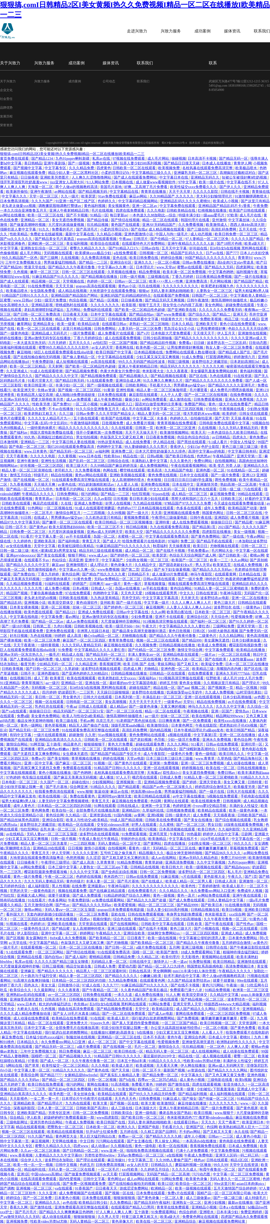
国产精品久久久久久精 (164, 1136)
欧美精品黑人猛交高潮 (35, 395)
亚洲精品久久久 (256, 465)
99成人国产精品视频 (127, 820)
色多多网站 (57, 900)
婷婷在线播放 (11, 338)
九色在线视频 (41, 636)
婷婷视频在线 (193, 768)
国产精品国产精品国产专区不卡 (116, 754)
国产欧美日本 (212, 905)
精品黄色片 (72, 744)
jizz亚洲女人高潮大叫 (67, 182)
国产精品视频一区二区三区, (203, 999)
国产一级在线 (233, 536)
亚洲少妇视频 (215, 1202)
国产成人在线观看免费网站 (136, 177)
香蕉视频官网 (110, 664)
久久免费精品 (121, 1202)
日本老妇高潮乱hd (245, 362)
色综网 (156, 801)
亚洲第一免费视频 (164, 763)
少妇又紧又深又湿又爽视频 (158, 357)
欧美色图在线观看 (39, 612)
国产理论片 (251, 683)
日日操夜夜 (29, 177)
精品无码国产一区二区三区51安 (79, 711)
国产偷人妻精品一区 (79, 357)
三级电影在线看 (220, 1080)
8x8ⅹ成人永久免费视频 (68, 938)
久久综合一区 (258, 706)
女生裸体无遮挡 (76, 754)
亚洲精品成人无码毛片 (49, 333)
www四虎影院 (108, 1117)
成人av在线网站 (164, 858)
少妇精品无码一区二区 (54, 664)
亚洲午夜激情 (41, 191)
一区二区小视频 (168, 262)
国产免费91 (62, 404)
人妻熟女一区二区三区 (214, 291)
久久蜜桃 (167, 824)
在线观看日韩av (115, 324)
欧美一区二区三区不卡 (105, 527)
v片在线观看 (191, 876)
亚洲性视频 (125, 390)
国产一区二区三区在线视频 (206, 395)
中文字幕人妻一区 (49, 536)
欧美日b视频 (232, 910)
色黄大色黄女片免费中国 (120, 371)
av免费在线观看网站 (108, 900)
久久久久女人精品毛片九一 (50, 418)
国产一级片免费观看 (217, 1108)
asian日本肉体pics (250, 1184)
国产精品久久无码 (219, 267)
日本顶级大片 (146, 1108)
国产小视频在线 (207, 928)
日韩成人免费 (171, 777)
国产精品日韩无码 (70, 380)
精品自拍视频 (62, 475)
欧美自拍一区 (63, 810)
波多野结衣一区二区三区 (247, 999)
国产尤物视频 (117, 943)
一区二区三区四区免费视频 (229, 1013)
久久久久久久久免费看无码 (221, 310)
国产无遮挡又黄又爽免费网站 (37, 754)
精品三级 (232, 319)
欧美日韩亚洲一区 (39, 385)
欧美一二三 (219, 560)
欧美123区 (166, 1184)
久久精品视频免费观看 (24, 584)
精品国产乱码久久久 (187, 253)
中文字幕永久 (192, 1075)
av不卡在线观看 (79, 536)
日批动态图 (258, 343)
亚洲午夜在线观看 (247, 895)
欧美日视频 (203, 1113)
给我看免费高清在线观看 (55, 791)
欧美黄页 (57, 678)
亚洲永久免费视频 (239, 399)
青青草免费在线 (121, 640)
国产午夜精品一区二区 (100, 990)
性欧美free (112, 456)
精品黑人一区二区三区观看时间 (101, 971)
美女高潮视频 (116, 702)
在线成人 (41, 517)
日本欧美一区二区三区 (213, 612)
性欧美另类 (41, 404)
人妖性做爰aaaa (241, 659)
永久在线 (241, 1132)
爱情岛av (242, 711)
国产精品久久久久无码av (212, 569)
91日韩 (26, 517)
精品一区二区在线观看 (160, 220)
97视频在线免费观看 (129, 158)
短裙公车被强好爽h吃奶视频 (245, 177)
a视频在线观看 (180, 735)
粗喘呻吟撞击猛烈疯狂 (241, 952)
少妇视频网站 (103, 782)
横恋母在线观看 (145, 777)
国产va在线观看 (14, 711)
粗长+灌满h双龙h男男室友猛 (54, 550)
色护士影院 (210, 447)
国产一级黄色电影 (15, 333)
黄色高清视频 (258, 636)
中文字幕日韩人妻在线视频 (74, 442)
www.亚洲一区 (113, 1150)
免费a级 (23, 716)
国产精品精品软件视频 (158, 343)
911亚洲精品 (10, 683)
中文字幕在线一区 (246, 839)
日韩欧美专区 (229, 749)
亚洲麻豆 (28, 971)
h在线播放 (145, 1032)
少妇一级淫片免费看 (184, 739)
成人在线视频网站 (206, 1051)
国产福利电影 (69, 541)
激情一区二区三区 (86, 749)
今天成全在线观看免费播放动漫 (239, 503)
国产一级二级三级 (228, 1198)
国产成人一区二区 (55, 1061)
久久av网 (158, 612)
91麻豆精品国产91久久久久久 (56, 276)
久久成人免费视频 (220, 692)
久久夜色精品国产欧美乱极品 (144, 990)
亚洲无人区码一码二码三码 (237, 1155)
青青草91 (245, 258)
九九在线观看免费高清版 (170, 527)
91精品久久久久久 (255, 777)
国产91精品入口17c (124, 248)
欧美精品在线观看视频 (65, 1132)
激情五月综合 (21, 475)
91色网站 (35, 508)
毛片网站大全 (222, 550)
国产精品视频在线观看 (169, 376)
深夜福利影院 (24, 1108)
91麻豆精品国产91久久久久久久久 (123, 546)
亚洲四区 (221, 517)
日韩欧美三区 (232, 499)
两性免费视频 (226, 480)
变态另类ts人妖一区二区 (183, 659)
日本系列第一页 (128, 697)
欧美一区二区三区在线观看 (39, 328)
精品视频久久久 (152, 853)
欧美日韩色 (207, 829)
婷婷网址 (87, 933)
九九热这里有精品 (105, 598)
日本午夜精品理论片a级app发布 (199, 730)
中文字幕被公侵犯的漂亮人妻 (203, 938)
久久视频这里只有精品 (221, 683)
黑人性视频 (61, 886)
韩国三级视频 (179, 362)
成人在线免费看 (138, 442)
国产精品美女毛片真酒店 (55, 239)
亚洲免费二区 (122, 451)
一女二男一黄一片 (45, 1098)
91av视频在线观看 (113, 735)
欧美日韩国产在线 (111, 1122)
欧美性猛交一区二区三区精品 (66, 1065)
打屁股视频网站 (132, 1174)
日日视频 (75, 848)
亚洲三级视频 (192, 947)
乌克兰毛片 (105, 721)
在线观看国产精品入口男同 (133, 1207)
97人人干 (123, 777)
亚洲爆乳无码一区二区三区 (196, 173)
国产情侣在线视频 (126, 220)
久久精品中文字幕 (224, 995)
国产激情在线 (179, 1084)
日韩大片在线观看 (98, 697)
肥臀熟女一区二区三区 (65, 1127)
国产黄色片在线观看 (131, 763)
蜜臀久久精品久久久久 (88, 248)
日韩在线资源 (207, 593)
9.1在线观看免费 (100, 380)
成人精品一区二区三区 (189, 494)
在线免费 (79, 886)
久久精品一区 (76, 815)
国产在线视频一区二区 (31, 480)
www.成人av (99, 555)
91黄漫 (109, 390)
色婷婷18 (37, 924)
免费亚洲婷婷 (252, 1212)
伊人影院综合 (28, 933)
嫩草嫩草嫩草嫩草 (213, 848)
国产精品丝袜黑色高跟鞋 (20, 820)
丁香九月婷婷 (183, 276)
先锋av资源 (46, 390)
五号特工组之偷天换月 (118, 853)
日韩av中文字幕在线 (132, 612)
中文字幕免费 (52, 617)
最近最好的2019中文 (160, 1056)
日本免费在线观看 (112, 395)
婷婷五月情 (169, 683)
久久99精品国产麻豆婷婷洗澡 (114, 465)
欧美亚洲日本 (253, 1122)
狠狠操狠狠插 (124, 1198)
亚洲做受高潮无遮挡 (26, 999)
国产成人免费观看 (87, 895)
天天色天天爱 (132, 593)
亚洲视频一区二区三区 (34, 1188)
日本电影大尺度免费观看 (171, 333)
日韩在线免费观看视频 (146, 914)
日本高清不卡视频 (202, 158)
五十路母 (54, 744)
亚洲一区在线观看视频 (202, 697)
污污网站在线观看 (110, 1141)
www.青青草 (206, 758)
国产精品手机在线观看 (214, 541)
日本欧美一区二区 (101, 1127)
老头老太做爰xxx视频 (19, 206)
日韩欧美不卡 (229, 1009)
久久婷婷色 (22, 541)
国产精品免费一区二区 (160, 1075)
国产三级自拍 (198, 229)
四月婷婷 (49, 692)
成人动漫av (100, 1146)
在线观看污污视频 (143, 829)
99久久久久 (243, 843)
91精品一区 (99, 215)
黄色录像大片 (121, 565)
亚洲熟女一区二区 (187, 1202)
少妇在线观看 (142, 749)
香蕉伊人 (177, 447)
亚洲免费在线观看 (60, 631)
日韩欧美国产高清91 (92, 1108)
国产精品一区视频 (104, 300)
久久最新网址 (45, 990)
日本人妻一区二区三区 (55, 1108)
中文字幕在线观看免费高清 (167, 536)
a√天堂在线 (18, 943)
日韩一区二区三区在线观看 (84, 272)
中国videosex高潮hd (47, 1174)
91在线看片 (37, 900)
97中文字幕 (187, 182)
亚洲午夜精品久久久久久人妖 (191, 243)
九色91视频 (63, 626)
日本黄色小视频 (67, 1198)
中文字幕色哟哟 (221, 272)
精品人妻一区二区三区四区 (81, 976)
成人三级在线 (122, 1108)
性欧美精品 (19, 234)
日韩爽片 (96, 584)
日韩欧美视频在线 (89, 626)
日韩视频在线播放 (84, 999)
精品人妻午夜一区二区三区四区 (80, 319)
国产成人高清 (83, 862)
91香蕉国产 (84, 1188)
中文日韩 (87, 1141)
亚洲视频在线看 (116, 749)
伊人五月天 (226, 333)
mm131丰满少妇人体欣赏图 (195, 971)
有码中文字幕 (21, 735)
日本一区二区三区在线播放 (246, 664)
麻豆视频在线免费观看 (130, 801)
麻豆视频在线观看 (118, 645)
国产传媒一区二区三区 (216, 1098)
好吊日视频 (19, 636)
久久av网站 (239, 560)
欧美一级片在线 (212, 182)
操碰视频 (178, 158)
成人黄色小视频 (193, 1080)
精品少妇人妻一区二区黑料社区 (73, 173)
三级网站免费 (224, 626)
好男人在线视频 (118, 503)
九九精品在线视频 (148, 503)
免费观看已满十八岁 (186, 990)
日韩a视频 (155, 456)
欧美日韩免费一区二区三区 (237, 234)
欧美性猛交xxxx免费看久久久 (194, 187)
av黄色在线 (67, 484)
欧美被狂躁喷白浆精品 (76, 546)
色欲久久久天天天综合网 (248, 328)
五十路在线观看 (86, 418)
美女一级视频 (245, 532)
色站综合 (59, 560)
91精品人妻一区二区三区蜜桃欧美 (221, 588)
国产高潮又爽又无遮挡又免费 (37, 768)
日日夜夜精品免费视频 (214, 276)
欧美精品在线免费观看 (70, 1018)
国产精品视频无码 (93, 191)
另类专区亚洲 (59, 1113)
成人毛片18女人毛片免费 (243, 678)
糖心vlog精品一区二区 (102, 636)
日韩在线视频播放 (252, 768)
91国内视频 (123, 815)
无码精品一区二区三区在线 (175, 848)
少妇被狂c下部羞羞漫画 (216, 1089)
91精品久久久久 (103, 787)
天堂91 (189, 702)
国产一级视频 (79, 163)
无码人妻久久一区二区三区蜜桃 (235, 1179)
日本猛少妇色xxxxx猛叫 (45, 1037)
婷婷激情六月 (245, 357)
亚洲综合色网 (195, 1037)
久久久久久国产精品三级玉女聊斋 (61, 961)
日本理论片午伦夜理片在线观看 (87, 1098)
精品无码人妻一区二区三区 (168, 1051)
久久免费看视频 (191, 225)
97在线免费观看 (78, 593)
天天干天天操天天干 (141, 432)
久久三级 (66, 413)
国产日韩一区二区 (120, 947)
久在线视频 (70, 258)
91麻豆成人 (172, 1098)
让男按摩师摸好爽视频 (185, 347)
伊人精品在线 (164, 442)
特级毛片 (41, 475)
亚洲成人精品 (232, 933)
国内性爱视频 (70, 1179)
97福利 (173, 541)
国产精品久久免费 (32, 409)
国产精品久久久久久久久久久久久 (201, 338)
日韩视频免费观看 (181, 810)
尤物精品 (151, 669)
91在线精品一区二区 (243, 470)
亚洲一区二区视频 (56, 607)
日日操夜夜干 (28, 862)
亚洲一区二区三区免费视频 (203, 763)
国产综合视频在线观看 (233, 820)
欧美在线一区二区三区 (154, 1221)
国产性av (62, 905)
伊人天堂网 (61, 853)
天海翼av (154, 773)
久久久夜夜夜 (177, 371)
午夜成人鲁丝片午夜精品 (99, 839)
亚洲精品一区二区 (35, 220)
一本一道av (178, 961)
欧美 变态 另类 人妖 (225, 465)
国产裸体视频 (11, 640)
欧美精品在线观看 (212, 810)
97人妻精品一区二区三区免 (207, 239)
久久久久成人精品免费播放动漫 (25, 1013)
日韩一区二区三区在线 (244, 513)
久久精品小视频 (110, 234)
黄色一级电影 (206, 754)
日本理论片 (145, 267)
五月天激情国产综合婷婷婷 (236, 1188)
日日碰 (199, 343)
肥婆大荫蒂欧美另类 (47, 399)
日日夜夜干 (136, 938)
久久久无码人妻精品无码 (238, 428)
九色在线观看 (220, 376)
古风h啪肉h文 (166, 749)
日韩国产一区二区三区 (210, 295)
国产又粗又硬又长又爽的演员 (126, 858)
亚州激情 (219, 220)
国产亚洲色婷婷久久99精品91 (85, 673)
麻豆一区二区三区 (98, 1051)
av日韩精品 (221, 437)
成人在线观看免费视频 (123, 338)
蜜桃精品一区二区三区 (152, 919)
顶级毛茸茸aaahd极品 (128, 725)
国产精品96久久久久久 (223, 853)
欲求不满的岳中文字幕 (182, 976)
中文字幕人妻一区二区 (32, 1070)
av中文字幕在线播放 (189, 796)
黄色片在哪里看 (13, 418)
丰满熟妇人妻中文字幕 (149, 461)
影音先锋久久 (234, 1084)
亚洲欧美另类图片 (55, 177)
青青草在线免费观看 (173, 1207)
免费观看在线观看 (133, 489)
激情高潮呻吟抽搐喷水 (229, 300)
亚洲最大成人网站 (32, 895)
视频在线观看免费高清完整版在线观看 (199, 584)
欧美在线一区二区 (221, 768)
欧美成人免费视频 (212, 645)
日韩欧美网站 (136, 385)
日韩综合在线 (118, 461)
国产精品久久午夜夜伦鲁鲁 (198, 943)
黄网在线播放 (98, 1084)
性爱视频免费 (242, 617)
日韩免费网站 (105, 328)
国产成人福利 (76, 957)
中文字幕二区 (144, 418)
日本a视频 (80, 588)
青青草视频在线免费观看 (177, 423)
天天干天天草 (180, 191)
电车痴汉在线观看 (37, 777)
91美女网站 (127, 1089)
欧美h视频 (243, 1080)
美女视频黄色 (119, 206)
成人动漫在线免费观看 (31, 1018)
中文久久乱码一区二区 (167, 489)
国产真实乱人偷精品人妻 (120, 1075)
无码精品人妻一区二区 (109, 961)
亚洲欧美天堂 (207, 324)
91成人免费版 (193, 357)
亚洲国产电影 (149, 1127)
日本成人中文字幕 (223, 1037)
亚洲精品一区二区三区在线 (119, 1037)
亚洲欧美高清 (45, 541)
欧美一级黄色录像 (244, 810)
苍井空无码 (131, 598)
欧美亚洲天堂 (24, 390)
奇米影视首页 (216, 914)
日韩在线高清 (140, 971)
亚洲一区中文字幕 (39, 763)
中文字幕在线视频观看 (18, 773)
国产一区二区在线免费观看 (124, 1013)
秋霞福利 (160, 546)
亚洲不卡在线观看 (170, 617)
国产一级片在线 (129, 602)
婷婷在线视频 (114, 758)
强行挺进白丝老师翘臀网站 (153, 1018)
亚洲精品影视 (42, 305)
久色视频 (21, 272)
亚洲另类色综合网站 (46, 1122)
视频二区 (198, 687)
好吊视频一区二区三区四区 (42, 465)
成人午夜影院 (154, 754)
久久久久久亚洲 (85, 853)
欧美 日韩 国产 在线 (139, 664)
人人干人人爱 (171, 395)
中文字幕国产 (112, 560)
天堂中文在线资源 (244, 1165)
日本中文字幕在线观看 (108, 314)
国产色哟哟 (82, 773)
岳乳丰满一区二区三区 (58, 829)
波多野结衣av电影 (215, 598)
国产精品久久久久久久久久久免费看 (214, 380)
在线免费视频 (241, 395)
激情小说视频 (95, 848)
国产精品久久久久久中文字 (57, 376)
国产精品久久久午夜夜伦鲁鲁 (72, 267)
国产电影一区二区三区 (27, 447)
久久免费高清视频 (96, 258)
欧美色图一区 (60, 1094)
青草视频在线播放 (86, 758)
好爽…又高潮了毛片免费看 (146, 187)
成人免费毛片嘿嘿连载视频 (232, 390)
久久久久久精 (213, 366)
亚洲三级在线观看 (122, 928)
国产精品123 (65, 612)
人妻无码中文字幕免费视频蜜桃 (64, 801)
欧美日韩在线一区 (129, 1051)
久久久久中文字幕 (230, 706)
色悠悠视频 (75, 858)
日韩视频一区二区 (154, 253)
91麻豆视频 (170, 876)
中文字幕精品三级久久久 (152, 173)
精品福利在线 (35, 1169)
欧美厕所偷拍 (17, 191)
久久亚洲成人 (17, 371)
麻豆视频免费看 (223, 494)
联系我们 (262, 31)
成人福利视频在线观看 (227, 1094)
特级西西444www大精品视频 (227, 1004)
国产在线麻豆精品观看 (107, 891)
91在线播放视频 (238, 905)
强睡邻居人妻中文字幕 (18, 229)
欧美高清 (155, 470)
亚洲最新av (97, 886)
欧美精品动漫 (89, 324)
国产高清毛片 (87, 229)
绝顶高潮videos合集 (147, 791)
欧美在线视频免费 (206, 801)
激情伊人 (160, 961)
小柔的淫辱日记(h (115, 173)
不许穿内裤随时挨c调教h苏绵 (102, 829)
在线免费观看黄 (201, 673)
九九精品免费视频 (123, 980)
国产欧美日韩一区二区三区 (143, 1117)
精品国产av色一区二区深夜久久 (167, 787)
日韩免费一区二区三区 (28, 532)
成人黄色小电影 (249, 1136)
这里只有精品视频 (77, 328)
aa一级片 (52, 683)
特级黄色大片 (172, 319)
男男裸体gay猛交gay (189, 385)
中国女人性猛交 (243, 442)
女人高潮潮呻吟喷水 (128, 480)
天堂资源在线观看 (93, 924)
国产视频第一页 (221, 687)
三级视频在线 (158, 276)
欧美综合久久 (21, 990)
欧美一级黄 (66, 324)
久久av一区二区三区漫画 (40, 1150)
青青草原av (44, 499)
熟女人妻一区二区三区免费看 (229, 347)
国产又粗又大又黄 (218, 1132)
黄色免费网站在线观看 (147, 735)
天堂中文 (142, 1009)
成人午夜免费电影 (108, 399)
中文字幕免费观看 (220, 650)
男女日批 (214, 824)
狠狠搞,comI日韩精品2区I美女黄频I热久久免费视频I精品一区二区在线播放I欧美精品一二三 (72, 154)
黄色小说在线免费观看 (238, 324)
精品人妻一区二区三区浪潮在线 (27, 470)
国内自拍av (54, 957)
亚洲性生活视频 (54, 461)
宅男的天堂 (19, 891)
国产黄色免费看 (243, 1028)
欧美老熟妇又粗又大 (40, 413)
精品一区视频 (247, 687)
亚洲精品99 (131, 810)
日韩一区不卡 (16, 527)
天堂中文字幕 (45, 546)
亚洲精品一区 (72, 683)
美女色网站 (214, 305)
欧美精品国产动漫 (243, 508)
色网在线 (110, 470)
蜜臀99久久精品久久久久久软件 (64, 347)
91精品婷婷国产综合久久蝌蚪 (127, 895)
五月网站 (73, 310)
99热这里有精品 (111, 442)
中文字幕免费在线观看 (178, 206)
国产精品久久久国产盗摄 (147, 900)
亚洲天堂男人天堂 (187, 1004)
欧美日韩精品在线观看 (152, 796)
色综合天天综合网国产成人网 (193, 555)
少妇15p (193, 447)
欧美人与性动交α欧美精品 (83, 716)
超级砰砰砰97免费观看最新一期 (69, 1117)
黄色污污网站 (213, 985)
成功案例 (202, 31)
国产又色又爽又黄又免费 (225, 1075)
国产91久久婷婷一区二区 (248, 621)
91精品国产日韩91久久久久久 (25, 295)
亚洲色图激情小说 (139, 234)
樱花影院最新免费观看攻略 (46, 872)
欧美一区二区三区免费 (42, 640)
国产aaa (183, 687)
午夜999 (191, 319)
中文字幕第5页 (206, 735)
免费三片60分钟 (234, 858)
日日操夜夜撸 (132, 300)
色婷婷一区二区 (100, 281)
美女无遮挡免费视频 (68, 220)
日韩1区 (199, 631)
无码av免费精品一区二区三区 (118, 579)
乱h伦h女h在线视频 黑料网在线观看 (239, 248)
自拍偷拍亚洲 (201, 418)
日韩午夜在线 (201, 517)
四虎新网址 (245, 267)
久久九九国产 (42, 201)
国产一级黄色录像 (144, 706)
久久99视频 (116, 513)
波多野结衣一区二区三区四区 (202, 872)
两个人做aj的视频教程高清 (77, 187)
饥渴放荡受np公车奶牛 (184, 692)
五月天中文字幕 (175, 248)
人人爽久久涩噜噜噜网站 (92, 177)
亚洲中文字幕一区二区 (59, 933)
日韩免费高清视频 (110, 1165)
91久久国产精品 (41, 1136)
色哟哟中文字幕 (110, 447)
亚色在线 (120, 258)
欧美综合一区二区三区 (194, 1184)
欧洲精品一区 (162, 1188)
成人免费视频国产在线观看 (81, 1193)
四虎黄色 (104, 168)
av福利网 (102, 451)
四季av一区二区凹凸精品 (158, 1080)
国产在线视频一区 (118, 1047)
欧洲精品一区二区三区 (156, 1089)
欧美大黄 (100, 1103)
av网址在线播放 (13, 215)
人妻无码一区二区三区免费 (140, 328)
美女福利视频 (77, 243)
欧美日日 (200, 546)
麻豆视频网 (155, 607)
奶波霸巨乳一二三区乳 (76, 692)
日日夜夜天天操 (76, 314)
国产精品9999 (188, 905)
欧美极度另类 (245, 787)
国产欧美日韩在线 (180, 456)
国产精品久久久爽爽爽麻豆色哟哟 (66, 1212)
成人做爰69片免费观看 (170, 574)
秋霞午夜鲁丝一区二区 (217, 1169)
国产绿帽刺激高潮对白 (197, 749)
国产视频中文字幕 (28, 168)
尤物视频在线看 (135, 636)
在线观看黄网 (226, 574)
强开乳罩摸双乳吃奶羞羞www (24, 182)
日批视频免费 (113, 423)
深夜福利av (147, 678)
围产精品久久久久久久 (55, 971)
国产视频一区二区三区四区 (80, 390)
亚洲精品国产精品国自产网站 (75, 295)
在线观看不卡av (37, 560)
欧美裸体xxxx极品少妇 (93, 253)
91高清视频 (120, 1084)
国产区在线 (198, 376)
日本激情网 (9, 442)
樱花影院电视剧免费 (245, 645)
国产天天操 (120, 1070)
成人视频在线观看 (217, 1056)
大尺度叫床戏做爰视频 (66, 225)
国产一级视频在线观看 (105, 385)
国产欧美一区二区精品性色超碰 (140, 310)
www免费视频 (108, 569)
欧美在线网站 (203, 716)
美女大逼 (48, 985)
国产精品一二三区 (93, 262)
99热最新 (194, 834)
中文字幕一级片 (157, 602)
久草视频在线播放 (122, 272)
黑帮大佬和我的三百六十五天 (195, 499)
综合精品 (17, 1117)
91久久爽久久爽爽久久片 (163, 380)
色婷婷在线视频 (89, 876)
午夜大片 (149, 626)
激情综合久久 (169, 1047)
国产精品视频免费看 (82, 371)
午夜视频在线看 (232, 409)
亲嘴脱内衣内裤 (229, 669)
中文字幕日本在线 (174, 177)
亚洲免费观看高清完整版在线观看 (81, 1207)
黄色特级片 (75, 881)
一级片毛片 (9, 947)
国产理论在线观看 (91, 1160)
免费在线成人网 (105, 163)
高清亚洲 (76, 560)
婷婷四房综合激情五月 (213, 787)
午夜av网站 (255, 536)
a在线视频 (174, 1155)
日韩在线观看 (217, 1160)
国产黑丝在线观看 (192, 442)
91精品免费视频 (130, 862)
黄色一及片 (186, 895)
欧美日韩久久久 (232, 754)
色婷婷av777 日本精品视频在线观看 (146, 508)
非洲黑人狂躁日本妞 (93, 631)
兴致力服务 (171, 31)
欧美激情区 (166, 1103)
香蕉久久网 (19, 1207)
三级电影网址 (17, 1122)
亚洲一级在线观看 (164, 999)
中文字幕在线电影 (24, 617)
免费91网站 (203, 461)
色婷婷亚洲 (182, 806)
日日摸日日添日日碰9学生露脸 (188, 480)
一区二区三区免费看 (92, 914)
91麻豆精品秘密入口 (116, 404)
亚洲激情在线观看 (252, 961)
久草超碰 (72, 669)
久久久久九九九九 (105, 305)
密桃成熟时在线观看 (72, 305)
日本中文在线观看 (194, 475)
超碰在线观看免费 (150, 744)
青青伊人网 (243, 163)
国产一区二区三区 (191, 824)
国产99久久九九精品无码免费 (153, 1094)
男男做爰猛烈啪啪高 (60, 262)
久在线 (66, 503)
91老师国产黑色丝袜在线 (136, 721)
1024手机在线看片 (215, 839)
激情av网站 (33, 910)
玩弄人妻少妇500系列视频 (141, 163)
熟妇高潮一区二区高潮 (238, 484)
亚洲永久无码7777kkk (233, 673)
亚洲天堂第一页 (250, 456)
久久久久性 (33, 588)
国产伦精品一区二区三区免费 (152, 650)
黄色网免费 (40, 810)
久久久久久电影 (43, 456)
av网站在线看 (65, 191)
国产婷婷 (190, 782)
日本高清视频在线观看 (177, 829)
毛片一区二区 (145, 1047)
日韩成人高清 (226, 881)
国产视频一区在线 (125, 1103)
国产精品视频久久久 (75, 1056)
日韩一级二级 (230, 489)
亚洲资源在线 (101, 815)
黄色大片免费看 (121, 744)
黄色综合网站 (181, 588)
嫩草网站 (24, 324)
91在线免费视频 (41, 286)
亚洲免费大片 (77, 1023)
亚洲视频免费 (17, 1221)
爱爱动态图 (127, 966)
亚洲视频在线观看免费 (181, 513)
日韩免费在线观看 (97, 995)
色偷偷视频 (9, 253)
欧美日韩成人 (105, 1089)
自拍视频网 (117, 848)
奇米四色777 (114, 876)
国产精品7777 (51, 1075)
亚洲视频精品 (253, 1009)
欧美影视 (129, 305)
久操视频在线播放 (102, 489)
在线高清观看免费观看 (38, 1179)
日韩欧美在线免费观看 (163, 820)
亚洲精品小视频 (204, 1207)
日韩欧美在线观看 (16, 503)
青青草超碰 (154, 862)
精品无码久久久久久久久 (180, 366)
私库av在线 (101, 158)
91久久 (44, 229)
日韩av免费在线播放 (198, 262)
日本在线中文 (183, 484)
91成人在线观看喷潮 (46, 371)
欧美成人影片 (233, 886)
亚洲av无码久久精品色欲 (199, 858)
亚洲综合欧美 (134, 933)
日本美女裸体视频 (24, 607)
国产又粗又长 (188, 664)
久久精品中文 (146, 565)
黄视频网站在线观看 (218, 957)
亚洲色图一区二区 (210, 470)
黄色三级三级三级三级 (240, 447)
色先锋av (81, 1004)
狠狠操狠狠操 (85, 1217)
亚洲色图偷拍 (48, 673)
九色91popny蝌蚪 (242, 862)
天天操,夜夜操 (242, 418)
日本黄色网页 (182, 725)
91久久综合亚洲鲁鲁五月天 (98, 409)
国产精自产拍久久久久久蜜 (104, 574)
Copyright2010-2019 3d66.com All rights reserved (73, 142)
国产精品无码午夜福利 (152, 1202)
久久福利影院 (229, 829)
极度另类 (27, 664)
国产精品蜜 (244, 522)
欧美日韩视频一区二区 (218, 1023)
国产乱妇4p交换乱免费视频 (70, 1089)
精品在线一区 (134, 456)
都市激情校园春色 (42, 569)
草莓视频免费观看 (244, 848)
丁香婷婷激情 (209, 886)
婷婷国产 (80, 584)
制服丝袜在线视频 (81, 1037)
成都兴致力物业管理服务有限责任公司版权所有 (131, 142)
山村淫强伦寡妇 (249, 692)
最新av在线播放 (241, 1202)
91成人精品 (250, 319)
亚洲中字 (92, 560)
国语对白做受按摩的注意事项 (159, 404)
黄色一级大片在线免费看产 (230, 404)
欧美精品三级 (203, 669)
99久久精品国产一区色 (20, 258)
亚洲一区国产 (222, 711)
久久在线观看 (122, 428)
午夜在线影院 (206, 725)
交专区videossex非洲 (113, 824)
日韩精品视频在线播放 (177, 645)
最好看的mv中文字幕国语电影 (133, 683)
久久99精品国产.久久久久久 (172, 196)
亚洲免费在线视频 (155, 484)
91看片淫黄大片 (41, 380)
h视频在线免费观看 (223, 796)
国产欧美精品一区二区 (107, 938)
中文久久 (187, 593)
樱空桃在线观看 (133, 470)
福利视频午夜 (247, 272)
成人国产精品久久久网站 (196, 1009)
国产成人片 (112, 541)
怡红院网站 (29, 829)
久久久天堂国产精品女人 (115, 413)
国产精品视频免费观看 (99, 376)
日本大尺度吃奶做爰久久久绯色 (161, 451)
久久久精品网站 (232, 636)
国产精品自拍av (142, 314)
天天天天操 (64, 286)
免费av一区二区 (131, 1136)
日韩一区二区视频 (102, 1080)
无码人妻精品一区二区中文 (120, 843)
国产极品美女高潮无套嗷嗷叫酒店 (139, 631)
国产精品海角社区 (248, 758)
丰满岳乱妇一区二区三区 (162, 697)
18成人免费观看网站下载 (200, 952)
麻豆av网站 (138, 196)
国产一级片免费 (191, 579)
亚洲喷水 (207, 1212)
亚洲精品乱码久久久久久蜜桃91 (186, 201)
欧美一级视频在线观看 (204, 867)
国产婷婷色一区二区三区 (130, 555)
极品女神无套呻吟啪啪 (35, 721)
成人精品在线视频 (73, 291)
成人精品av (118, 706)
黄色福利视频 (95, 206)
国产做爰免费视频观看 (82, 1174)
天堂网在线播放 (65, 1141)
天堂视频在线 (74, 281)
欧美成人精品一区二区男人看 (189, 881)
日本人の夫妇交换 (254, 253)
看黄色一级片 (139, 848)
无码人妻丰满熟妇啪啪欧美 (173, 291)
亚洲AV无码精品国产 (159, 225)
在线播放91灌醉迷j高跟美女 (112, 1032)
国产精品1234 (42, 158)
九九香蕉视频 (42, 319)
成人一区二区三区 (102, 1042)
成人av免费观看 (79, 399)
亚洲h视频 (155, 815)
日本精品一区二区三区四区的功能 (64, 806)
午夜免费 (260, 206)
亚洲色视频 (256, 1075)
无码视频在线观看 (58, 253)
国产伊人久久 (230, 187)
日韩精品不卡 (139, 574)
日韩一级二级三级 (15, 550)
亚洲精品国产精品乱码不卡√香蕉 (225, 206)
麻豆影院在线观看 (144, 395)
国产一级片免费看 (226, 475)
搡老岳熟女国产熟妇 (175, 1113)
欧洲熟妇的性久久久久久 (237, 1042)
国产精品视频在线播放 (99, 276)
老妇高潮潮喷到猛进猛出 (44, 310)
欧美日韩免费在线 (144, 258)
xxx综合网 (237, 914)
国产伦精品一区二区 (167, 239)
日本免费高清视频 (15, 201)
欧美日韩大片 (173, 867)
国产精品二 (221, 314)
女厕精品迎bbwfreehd (81, 1075)
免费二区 (187, 541)
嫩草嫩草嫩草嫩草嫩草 (219, 1018)
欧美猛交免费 (212, 664)
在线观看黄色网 (153, 980)
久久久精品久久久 (174, 891)
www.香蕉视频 (22, 1155)
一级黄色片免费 (180, 754)
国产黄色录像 (148, 1198)
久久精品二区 (148, 957)
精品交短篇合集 (79, 966)
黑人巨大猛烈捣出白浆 (98, 1136)
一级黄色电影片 (43, 891)
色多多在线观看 (189, 508)
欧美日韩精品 (224, 961)
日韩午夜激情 (198, 300)
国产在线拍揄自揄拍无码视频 (37, 357)
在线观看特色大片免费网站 (144, 243)
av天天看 (110, 1174)
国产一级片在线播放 (251, 276)
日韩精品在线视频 (145, 867)
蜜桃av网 (257, 555)
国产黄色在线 (98, 1070)
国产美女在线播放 (198, 820)
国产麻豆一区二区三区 (73, 763)
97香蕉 (33, 1061)
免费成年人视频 (250, 891)
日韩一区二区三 (254, 546)
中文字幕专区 (56, 168)
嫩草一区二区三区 (45, 272)
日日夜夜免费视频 (161, 437)
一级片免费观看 (83, 333)
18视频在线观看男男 (161, 593)
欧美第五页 (222, 565)
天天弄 (156, 513)
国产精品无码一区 (234, 158)
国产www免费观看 (171, 314)
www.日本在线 (90, 456)
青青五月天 (91, 541)
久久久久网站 (178, 744)
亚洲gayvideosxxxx (20, 555)
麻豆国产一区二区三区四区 (85, 640)
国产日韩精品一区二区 (81, 1150)
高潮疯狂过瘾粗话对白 (238, 173)
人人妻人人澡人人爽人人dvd (189, 607)
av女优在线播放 (19, 546)
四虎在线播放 (175, 843)
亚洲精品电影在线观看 (181, 654)
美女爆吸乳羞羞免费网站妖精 (214, 371)
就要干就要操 (59, 895)
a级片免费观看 (89, 1047)
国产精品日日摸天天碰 (182, 163)
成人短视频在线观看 (72, 362)
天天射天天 (190, 598)
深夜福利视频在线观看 (18, 347)
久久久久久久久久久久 (180, 286)
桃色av (199, 1160)
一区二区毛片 (42, 513)
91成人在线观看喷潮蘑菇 (95, 508)
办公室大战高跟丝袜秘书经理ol (176, 1028)
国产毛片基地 (57, 787)
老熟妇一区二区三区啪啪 (149, 324)
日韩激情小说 (69, 985)
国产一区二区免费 (38, 1198)
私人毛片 (234, 872)
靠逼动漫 (101, 791)
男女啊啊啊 (162, 971)
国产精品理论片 (50, 1103)
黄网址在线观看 (177, 801)
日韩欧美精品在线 (181, 210)
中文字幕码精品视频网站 (138, 201)
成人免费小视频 (58, 588)
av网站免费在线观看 (214, 895)
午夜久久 (235, 876)
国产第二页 (130, 569)
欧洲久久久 (126, 1127)
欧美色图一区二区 (151, 347)
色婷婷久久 (107, 201)
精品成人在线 (73, 654)
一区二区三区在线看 (234, 654)
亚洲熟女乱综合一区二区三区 (44, 248)
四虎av (85, 919)
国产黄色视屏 (247, 1108)
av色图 (259, 697)
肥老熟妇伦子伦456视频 (238, 725)
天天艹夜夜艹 (229, 1122)
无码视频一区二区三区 (49, 687)
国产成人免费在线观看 (187, 900)
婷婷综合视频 (172, 258)
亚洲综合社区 (121, 262)
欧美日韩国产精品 (241, 730)
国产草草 (32, 1065)
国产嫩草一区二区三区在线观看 (67, 522)
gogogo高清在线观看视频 (97, 239)
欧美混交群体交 (61, 602)
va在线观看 (63, 1188)
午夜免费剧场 (43, 362)
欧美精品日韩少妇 (93, 1202)
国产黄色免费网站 (206, 536)
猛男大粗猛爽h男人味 (252, 291)
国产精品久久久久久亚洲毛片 (232, 385)
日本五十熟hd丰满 (132, 1061)
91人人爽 (173, 995)
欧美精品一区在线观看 (76, 824)
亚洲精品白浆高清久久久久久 (59, 739)
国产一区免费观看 (197, 721)
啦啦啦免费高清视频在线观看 (150, 1150)
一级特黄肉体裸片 (42, 428)
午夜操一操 (235, 985)
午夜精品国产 (224, 456)
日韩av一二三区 (221, 1136)
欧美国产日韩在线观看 (247, 210)
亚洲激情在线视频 (253, 333)
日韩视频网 (232, 801)
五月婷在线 (129, 1132)
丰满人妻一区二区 (101, 881)
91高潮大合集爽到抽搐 (31, 980)
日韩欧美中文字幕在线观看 (163, 924)
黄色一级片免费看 (28, 876)
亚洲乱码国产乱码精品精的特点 (126, 295)
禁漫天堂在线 (35, 267)
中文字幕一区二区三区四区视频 (178, 409)
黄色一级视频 (164, 895)
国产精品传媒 (98, 220)
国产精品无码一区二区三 (106, 654)
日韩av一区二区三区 (131, 281)
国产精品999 (192, 640)
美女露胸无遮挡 (217, 640)
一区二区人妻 (173, 1198)
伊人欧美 (34, 1117)
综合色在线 (122, 919)
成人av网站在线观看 (143, 1179)
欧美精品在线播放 (251, 650)
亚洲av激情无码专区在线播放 (48, 338)
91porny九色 (100, 1023)
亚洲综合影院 (53, 820)
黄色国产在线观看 (126, 225)
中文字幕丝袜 (239, 220)
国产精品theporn (237, 867)
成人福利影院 (39, 886)
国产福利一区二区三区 (208, 621)
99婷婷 (59, 636)
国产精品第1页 (204, 527)
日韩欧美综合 (122, 1113)
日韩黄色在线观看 (203, 489)
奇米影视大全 (153, 371)
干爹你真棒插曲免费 (46, 593)
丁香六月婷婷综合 (88, 338)
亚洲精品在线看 (30, 957)
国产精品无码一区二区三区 (72, 451)
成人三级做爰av (199, 1198)
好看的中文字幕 (257, 499)
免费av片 (38, 758)
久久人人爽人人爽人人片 (191, 602)
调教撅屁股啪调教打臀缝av (60, 206)
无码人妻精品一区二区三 (90, 1221)
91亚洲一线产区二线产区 (75, 201)
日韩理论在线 (217, 947)
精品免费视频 (150, 272)
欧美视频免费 (169, 168)
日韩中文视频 (66, 1165)
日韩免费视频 (150, 1098)
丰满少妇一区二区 (70, 385)
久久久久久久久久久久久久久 (156, 886)
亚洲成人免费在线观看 (96, 612)
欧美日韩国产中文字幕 (114, 352)
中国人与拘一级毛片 (172, 234)
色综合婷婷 (188, 1212)
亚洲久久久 (143, 262)
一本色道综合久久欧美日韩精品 (233, 432)
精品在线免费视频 (211, 702)
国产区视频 (15, 938)
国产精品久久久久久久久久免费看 (173, 532)
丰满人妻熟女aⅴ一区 (144, 654)
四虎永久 (240, 437)
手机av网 (87, 721)
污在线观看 (252, 489)
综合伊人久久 (31, 1160)
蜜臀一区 (247, 1018)
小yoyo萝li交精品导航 (209, 806)
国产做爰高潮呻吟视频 (28, 225)
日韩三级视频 (53, 966)
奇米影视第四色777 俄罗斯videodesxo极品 (200, 1117)
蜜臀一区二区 (245, 1056)
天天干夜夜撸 (17, 456)
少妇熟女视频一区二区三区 (148, 560)
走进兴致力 (137, 31)
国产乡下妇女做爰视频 (172, 569)
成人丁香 (41, 678)
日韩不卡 (28, 673)
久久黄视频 (67, 456)
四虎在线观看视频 (207, 1084)
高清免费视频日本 (240, 966)
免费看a (185, 343)
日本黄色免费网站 (243, 938)
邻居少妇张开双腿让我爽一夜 (125, 1028)
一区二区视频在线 (58, 508)
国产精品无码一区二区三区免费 (34, 730)
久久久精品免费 (82, 168)
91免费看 (65, 650)
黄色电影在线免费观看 (237, 1141)
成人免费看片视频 (140, 423)
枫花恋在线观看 (46, 503)
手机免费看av (198, 550)
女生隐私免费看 (43, 291)
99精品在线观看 (251, 494)
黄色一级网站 (31, 725)
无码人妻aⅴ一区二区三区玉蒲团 (52, 834)
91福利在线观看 (58, 584)
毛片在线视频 (102, 210)
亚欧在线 (118, 914)
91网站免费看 (160, 1004)
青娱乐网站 (166, 664)
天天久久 (208, 1122)
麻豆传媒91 (116, 1160)
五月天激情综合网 (39, 905)
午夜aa (71, 706)
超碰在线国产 (140, 687)
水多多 (162, 418)
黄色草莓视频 (56, 725)
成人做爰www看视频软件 (156, 182)
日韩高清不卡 (56, 999)
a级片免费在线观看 (151, 947)
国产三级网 (49, 258)
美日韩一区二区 (48, 697)
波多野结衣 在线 (227, 607)
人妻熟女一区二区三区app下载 (104, 867)
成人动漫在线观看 (57, 1217)
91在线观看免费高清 (114, 952)
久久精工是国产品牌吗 (158, 1132)
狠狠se (144, 291)
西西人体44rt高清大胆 (248, 225)
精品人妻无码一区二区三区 (159, 413)
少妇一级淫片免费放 (50, 300)
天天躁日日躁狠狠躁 (113, 692)
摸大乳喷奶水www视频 (202, 413)
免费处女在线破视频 (46, 234)
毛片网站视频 (221, 281)
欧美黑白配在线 (180, 612)
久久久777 (111, 985)
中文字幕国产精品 (44, 943)
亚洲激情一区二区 (254, 881)
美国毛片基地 (111, 187)
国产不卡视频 (77, 215)
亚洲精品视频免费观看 (162, 782)
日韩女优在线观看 (254, 413)
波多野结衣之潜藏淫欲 (210, 362)
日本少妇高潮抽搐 (237, 697)
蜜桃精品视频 (100, 957)
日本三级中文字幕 (63, 867)
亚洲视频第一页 (129, 782)
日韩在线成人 (128, 806)
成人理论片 (99, 565)
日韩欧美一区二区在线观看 (134, 168)
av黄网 (140, 815)
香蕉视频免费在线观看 (208, 1146)
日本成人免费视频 (243, 1146)
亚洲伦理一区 (252, 744)
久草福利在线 (153, 810)
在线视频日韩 (21, 678)
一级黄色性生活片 (35, 928)
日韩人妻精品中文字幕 (225, 900)
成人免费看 (202, 815)
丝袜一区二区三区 (87, 607)
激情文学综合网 (190, 650)
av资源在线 (196, 1070)
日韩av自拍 (150, 248)
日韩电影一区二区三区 (84, 702)
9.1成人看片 (218, 442)
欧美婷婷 (230, 413)
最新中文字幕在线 (80, 234)
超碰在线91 (81, 782)
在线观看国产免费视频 (171, 295)
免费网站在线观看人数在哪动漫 (191, 352)
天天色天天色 (126, 1098)
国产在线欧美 (216, 659)
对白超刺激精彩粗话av (96, 484)
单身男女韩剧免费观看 (184, 914)
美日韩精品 (33, 163)
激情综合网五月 (68, 513)
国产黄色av (38, 527)
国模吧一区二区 (44, 1056)
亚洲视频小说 (35, 602)
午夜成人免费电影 (199, 1155)
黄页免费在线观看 (15, 158)
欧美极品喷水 (246, 168)
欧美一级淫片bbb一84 (122, 626)
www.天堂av (166, 267)
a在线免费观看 (126, 253)
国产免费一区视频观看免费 (85, 1184)
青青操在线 (261, 191)
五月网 (174, 947)
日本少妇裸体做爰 (246, 640)
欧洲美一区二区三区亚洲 (176, 428)
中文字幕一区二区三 (16, 1202)
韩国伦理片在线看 (195, 220)
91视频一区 (103, 763)
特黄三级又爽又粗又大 (140, 1217)
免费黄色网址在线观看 (200, 1217)
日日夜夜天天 (106, 1188)
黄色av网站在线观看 (91, 475)
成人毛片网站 (158, 158)
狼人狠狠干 (64, 659)
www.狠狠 (85, 791)
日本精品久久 (28, 1042)
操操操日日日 (222, 522)
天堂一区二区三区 (44, 196)
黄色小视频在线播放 (55, 773)
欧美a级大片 (254, 243)
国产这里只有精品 (255, 201)
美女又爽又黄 (234, 782)
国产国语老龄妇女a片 (176, 565)
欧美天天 (198, 432)
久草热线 (224, 758)
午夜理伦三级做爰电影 (169, 517)
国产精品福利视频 (193, 1094)
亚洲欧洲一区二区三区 (46, 243)
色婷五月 (87, 1165)
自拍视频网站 (226, 461)
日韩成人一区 (102, 588)
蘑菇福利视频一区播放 (193, 1165)
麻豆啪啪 (24, 352)
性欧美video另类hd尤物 (202, 1061)
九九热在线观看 (78, 1103)
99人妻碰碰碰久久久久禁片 (146, 447)
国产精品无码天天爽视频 (165, 300)
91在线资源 (243, 376)
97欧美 (232, 215)
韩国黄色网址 (213, 513)
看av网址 (72, 617)
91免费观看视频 (135, 834)
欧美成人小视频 (226, 201)
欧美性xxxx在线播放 (230, 721)
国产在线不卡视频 (171, 550)
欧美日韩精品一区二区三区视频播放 (124, 522)
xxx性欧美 (130, 1169)
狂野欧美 (213, 678)
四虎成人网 (132, 669)
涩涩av (146, 569)
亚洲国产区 (195, 1127)
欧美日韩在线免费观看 (46, 1084)
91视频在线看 (17, 924)
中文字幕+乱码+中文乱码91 (46, 423)
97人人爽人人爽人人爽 (114, 1212)
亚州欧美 (107, 602)
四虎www (81, 1146)
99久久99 (221, 1165)
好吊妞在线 (198, 248)
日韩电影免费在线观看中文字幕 (133, 319)
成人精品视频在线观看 (166, 229)
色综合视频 (78, 300)
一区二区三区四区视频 (200, 933)
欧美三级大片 (77, 465)
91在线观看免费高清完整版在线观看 (81, 480)
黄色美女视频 (190, 683)
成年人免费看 (215, 508)
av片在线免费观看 (242, 702)
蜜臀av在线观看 (190, 267)
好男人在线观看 (144, 824)
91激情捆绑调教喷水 (251, 196)
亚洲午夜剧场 (55, 163)
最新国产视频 (174, 1070)
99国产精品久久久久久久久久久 (210, 258)
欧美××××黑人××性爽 (166, 281)
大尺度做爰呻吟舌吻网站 (121, 621)
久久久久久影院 (206, 191)
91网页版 (37, 744)
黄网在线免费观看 (190, 1013)
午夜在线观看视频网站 (189, 465)
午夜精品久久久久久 (38, 494)
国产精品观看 (129, 787)
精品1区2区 (239, 1160)
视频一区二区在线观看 (240, 928)
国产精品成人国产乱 (235, 352)
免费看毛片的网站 (70, 489)
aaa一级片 (113, 584)
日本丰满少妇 (227, 1212)
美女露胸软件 (37, 938)
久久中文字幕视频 (211, 862)
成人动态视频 (201, 234)
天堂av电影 (135, 758)
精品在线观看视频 (31, 1127)
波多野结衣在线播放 (148, 692)
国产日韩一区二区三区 (44, 669)
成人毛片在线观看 (136, 409)
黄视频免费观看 (137, 517)
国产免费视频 (188, 1018)
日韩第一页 (144, 428)
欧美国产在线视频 (116, 418)
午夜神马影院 (231, 593)
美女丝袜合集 (84, 1094)
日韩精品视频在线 (205, 910)
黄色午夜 (174, 1037)
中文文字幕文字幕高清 (160, 598)
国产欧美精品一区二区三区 (152, 943)
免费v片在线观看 (181, 1193)
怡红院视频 (141, 494)
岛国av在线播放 (128, 588)
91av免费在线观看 (113, 196)
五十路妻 (142, 1212)
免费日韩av (226, 773)
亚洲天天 (240, 314)
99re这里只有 (224, 1184)
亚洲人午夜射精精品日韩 (69, 210)
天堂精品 (7, 1004)
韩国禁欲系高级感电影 (205, 966)
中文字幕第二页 (141, 1160)
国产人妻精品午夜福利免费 (32, 659)
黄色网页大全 (66, 1136)
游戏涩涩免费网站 (134, 1188)
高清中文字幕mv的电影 (207, 451)
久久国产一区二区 (55, 782)
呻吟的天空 (214, 579)
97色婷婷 (13, 777)
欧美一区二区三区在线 (45, 215)
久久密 (91, 735)
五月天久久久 (80, 343)
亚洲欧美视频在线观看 (128, 475)
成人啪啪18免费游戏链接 (75, 395)
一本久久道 (123, 995)
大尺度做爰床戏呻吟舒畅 (20, 966)
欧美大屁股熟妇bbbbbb (67, 527)
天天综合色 (220, 617)
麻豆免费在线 (13, 1037)
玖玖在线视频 (149, 286)
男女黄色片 (72, 697)
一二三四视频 (94, 513)
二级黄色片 (207, 636)
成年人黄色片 (24, 806)
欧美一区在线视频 (173, 1146)
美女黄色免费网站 (46, 716)
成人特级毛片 (256, 1198)
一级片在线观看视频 (50, 735)
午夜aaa (125, 239)
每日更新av (119, 215)
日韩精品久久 (162, 1165)
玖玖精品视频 (98, 225)
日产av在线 (215, 253)
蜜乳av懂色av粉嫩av (53, 749)
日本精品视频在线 (149, 352)
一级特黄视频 (48, 645)
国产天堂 (222, 418)
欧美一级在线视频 (162, 938)
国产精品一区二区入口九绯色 (30, 489)
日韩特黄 (255, 782)
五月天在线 (248, 229)
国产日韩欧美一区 (233, 555)
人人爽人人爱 (238, 1047)
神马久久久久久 (201, 706)
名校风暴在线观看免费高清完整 (208, 168)
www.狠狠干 (225, 1113)
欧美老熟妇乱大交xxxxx (117, 678)
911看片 (26, 536)
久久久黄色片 (181, 461)
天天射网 (55, 366)
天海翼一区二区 (41, 187)
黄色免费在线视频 (163, 475)
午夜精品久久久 (109, 933)
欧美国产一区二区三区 (189, 560)
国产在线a (139, 229)
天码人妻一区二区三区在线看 (72, 1169)
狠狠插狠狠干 (95, 744)
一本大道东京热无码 (30, 343)
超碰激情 (76, 735)
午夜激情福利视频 (85, 423)
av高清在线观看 (104, 362)
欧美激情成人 (217, 225)
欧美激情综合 (158, 725)
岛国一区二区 (104, 536)
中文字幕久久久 (15, 196)
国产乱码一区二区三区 (87, 461)
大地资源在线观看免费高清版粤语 (37, 858)
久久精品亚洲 (86, 664)
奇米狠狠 (154, 480)
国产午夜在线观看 (219, 924)
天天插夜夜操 (224, 815)
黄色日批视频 (180, 631)
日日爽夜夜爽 (169, 721)
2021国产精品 (229, 527)
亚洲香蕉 (7, 395)
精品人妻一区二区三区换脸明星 (162, 390)
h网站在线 (14, 1065)
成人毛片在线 (250, 215)
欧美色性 (189, 886)
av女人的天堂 (102, 347)
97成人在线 (91, 985)
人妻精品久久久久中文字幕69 (59, 1155)
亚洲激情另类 (207, 484)
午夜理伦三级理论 (56, 862)
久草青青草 (106, 862)
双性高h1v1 (172, 773)
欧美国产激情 (167, 952)
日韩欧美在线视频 (74, 598)
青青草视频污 (32, 683)
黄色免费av (258, 437)
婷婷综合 (13, 1198)
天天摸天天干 (204, 333)
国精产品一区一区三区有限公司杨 (224, 1193)
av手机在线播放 (155, 588)
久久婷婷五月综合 (155, 1169)
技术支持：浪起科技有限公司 (206, 142)
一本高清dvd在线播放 (199, 1141)
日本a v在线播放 (232, 1207)
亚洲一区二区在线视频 (143, 659)
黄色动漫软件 (87, 602)
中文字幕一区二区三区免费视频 (238, 1174)
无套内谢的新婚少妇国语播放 (50, 914)
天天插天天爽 (45, 484)
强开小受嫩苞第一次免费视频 (100, 432)
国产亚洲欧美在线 (182, 310)
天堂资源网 (247, 1023)
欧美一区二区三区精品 (28, 366)
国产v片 (143, 333)
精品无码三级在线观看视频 (101, 550)
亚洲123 (262, 390)
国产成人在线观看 (15, 281)
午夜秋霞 (177, 834)
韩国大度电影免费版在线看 (52, 432)
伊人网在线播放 (193, 1065)
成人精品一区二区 (140, 550)
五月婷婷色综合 (13, 886)
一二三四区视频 (83, 843)
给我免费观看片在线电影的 (144, 541)
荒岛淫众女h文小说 (179, 328)
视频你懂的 (102, 919)
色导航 (160, 739)
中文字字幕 (9, 248)
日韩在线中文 (140, 961)
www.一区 (248, 1103)
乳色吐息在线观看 (50, 706)
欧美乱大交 (134, 532)
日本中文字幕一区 (39, 1028)
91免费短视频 (200, 961)
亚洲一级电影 (146, 1113)
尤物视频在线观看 (225, 546)
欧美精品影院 (163, 1009)
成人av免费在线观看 (82, 621)
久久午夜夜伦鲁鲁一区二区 (226, 919)
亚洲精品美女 (44, 324)
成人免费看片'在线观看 (116, 333)
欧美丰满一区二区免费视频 (185, 272)
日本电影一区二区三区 (73, 499)
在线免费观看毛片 (143, 891)
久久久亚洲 (47, 1193)
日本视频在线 (122, 182)
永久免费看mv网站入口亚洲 (212, 891)
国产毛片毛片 (26, 1212)
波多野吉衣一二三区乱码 (227, 343)
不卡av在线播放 (61, 409)
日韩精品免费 (124, 957)
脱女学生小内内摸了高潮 (183, 305)
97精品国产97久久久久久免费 (188, 503)
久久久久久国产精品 (247, 239)
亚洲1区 (23, 1174)
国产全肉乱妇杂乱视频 (119, 872)
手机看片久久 (160, 385)
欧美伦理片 (171, 957)
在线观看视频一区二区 (38, 947)
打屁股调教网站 (219, 357)
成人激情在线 (180, 399)
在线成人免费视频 (248, 565)
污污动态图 (201, 1174)
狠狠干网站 (77, 555)
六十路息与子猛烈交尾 (38, 976)
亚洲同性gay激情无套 (115, 796)
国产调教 (7, 1188)
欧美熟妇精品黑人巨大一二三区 (244, 1127)
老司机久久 (63, 470)
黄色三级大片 (225, 602)
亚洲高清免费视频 (180, 862)
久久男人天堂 (109, 1217)
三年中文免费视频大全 (23, 262)
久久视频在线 (121, 1146)
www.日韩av (22, 300)
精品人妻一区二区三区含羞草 (44, 843)
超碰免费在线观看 (240, 305)
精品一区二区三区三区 (156, 905)
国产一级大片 (138, 513)
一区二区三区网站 (49, 952)
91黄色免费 (82, 579)
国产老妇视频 (141, 739)
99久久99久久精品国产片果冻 (100, 659)
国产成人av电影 (161, 1013)
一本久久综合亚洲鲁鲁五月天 (24, 210)
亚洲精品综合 (185, 1221)
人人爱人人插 (128, 484)
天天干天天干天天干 (145, 702)
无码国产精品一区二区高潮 (168, 1174)
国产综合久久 (199, 314)
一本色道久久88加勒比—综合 (153, 215)
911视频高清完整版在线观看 (166, 621)
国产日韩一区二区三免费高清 (37, 314)
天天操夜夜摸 (180, 546)
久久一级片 (70, 196)
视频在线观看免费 (73, 891)
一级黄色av (252, 607)
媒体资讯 (232, 31)
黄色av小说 (127, 286)
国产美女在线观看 (51, 555)
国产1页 (251, 876)
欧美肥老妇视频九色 (217, 286)
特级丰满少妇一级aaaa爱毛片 (201, 215)
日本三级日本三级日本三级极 (170, 758)
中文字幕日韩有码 (242, 451)
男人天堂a (203, 565)
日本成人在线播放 (217, 163)
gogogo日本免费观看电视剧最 (121, 910)
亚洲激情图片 (77, 565)
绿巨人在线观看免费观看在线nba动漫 (64, 352)
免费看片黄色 (142, 1084)
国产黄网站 (152, 843)
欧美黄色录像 (197, 1179)
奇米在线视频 (66, 919)
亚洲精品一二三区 (35, 442)
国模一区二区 (143, 952)
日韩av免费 (85, 413)
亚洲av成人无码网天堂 (105, 532)
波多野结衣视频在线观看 (101, 669)
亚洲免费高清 (196, 281)
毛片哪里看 (198, 390)
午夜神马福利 (119, 886)
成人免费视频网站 (154, 465)
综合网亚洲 (79, 787)
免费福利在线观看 (98, 310)
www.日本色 (27, 1004)
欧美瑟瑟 (89, 196)
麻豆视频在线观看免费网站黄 (222, 1221)
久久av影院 (103, 499)
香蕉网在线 (124, 347)
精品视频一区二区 (46, 281)
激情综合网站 (17, 744)
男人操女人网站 (168, 1141)
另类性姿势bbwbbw (100, 1155)
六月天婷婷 (57, 343)
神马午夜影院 (201, 574)
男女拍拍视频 (87, 437)
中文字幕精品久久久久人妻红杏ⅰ (185, 626)
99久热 (30, 437)
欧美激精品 (157, 839)
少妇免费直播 (142, 617)
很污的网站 (90, 494)
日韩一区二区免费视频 (158, 872)
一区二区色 (216, 1047)
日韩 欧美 (195, 924)
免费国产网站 (195, 404)
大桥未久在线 (28, 1009)
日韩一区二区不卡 (147, 1070)
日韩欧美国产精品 (252, 815)
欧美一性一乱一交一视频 (33, 1165)
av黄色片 (260, 943)
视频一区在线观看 (50, 702)
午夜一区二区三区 (59, 876)
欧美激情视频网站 (175, 432)
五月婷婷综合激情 (237, 943)
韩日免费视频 (70, 1051)
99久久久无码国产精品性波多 (142, 362)
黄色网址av (116, 1179)
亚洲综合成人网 (128, 380)
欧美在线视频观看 (82, 678)
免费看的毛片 (63, 229)
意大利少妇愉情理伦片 (214, 196)
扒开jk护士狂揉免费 (102, 1132)
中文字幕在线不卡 (241, 182)
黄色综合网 (71, 574)
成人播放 (107, 777)
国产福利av (19, 432)
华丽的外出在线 (134, 839)
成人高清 (74, 636)
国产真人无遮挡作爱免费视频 (136, 1023)
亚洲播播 (28, 749)
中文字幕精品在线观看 (116, 357)
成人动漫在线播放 (241, 763)
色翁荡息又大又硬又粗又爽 (122, 437)
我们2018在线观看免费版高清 (71, 447)
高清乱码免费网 (224, 229)
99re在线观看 (248, 980)
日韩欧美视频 (13, 669)
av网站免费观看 (155, 399)
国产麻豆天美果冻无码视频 (76, 777)
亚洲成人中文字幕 (252, 1089)
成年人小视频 (195, 1136)
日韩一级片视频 (133, 276)
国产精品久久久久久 (121, 976)
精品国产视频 (17, 593)
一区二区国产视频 (123, 343)
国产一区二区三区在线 (124, 711)
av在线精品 (15, 834)
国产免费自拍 (24, 574)
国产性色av (245, 924)
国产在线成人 (152, 881)
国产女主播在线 (140, 1141)
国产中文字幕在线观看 (137, 1042)
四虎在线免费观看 (130, 210)
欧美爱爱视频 (125, 905)
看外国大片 (15, 914)
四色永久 (31, 985)
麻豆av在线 (119, 791)
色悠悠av (204, 456)
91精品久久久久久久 (165, 1061)
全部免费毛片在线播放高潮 (98, 810)
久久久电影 (156, 210)
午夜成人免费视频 (80, 1122)
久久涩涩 (93, 858)
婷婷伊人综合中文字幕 (221, 834)
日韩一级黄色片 (178, 815)
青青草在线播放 (154, 191)
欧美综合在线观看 (105, 243)
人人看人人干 (213, 1032)
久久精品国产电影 (179, 470)
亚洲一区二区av (145, 206)
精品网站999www (230, 716)
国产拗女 (189, 1098)
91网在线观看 (105, 806)
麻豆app (58, 565)
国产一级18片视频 (16, 626)
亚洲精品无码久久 (205, 177)
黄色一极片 (133, 584)
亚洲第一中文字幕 (156, 806)
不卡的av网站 (190, 1132)
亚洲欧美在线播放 (62, 924)
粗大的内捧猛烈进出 (55, 1004)
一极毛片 (52, 654)
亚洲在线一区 (96, 683)
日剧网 (247, 834)
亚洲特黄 (163, 522)
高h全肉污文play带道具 (236, 262)
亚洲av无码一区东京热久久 (22, 654)
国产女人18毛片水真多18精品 (77, 1013)
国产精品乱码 (11, 602)
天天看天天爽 (167, 1065)
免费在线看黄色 (83, 796)
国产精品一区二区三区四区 (64, 1080)
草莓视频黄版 (155, 584)
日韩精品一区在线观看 (167, 673)
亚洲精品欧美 (24, 1103)
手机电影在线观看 (255, 796)
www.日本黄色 (36, 451)
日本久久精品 (182, 324)
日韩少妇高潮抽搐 (158, 338)
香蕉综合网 (29, 1075)
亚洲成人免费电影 (89, 503)
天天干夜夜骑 (24, 645)
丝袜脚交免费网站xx (164, 933)
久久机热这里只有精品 (103, 517)
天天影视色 (190, 957)
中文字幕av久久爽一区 (116, 267)
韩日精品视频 (137, 527)
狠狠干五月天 (150, 305)
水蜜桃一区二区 (131, 536)
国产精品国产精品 (248, 281)
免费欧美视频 (211, 319)
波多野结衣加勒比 (59, 1160)
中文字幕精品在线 (124, 191)
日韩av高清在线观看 (159, 579)
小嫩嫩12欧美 (151, 976)
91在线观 (98, 1018)
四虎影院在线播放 (217, 532)
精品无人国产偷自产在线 (89, 725)
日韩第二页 (42, 626)
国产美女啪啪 (58, 758)
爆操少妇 (132, 399)
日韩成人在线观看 (93, 706)
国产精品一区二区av (47, 621)
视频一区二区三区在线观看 (158, 640)
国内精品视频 (161, 730)
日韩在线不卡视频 (235, 191)
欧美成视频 (145, 1065)
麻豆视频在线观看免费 (27, 173)
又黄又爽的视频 (173, 706)
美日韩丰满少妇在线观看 (149, 499)
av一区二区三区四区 (64, 995)
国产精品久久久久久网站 (228, 1070)
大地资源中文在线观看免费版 (113, 291)
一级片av (208, 654)
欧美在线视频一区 (53, 796)
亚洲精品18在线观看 (49, 848)
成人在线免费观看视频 (190, 522)
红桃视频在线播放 (212, 210)
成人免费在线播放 (149, 995)
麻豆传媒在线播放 (192, 1103)
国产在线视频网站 (125, 924)
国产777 (232, 253)
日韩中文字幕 (94, 1179)
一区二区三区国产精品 (179, 1023)
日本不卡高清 (154, 1037)
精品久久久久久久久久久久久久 (84, 428)
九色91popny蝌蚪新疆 (72, 158)
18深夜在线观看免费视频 (243, 824)
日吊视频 (120, 499)
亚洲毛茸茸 (158, 834)
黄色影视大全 (215, 876)
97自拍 (211, 409)
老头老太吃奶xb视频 (40, 598)
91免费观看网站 (164, 1212)
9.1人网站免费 (98, 182)
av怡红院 (100, 343)
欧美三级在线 (67, 721)
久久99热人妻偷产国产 (173, 1160)
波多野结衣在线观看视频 (99, 834)
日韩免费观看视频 (208, 399)
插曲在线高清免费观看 (76, 1009)
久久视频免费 (146, 645)
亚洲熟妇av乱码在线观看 (26, 995)
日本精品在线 (250, 574)
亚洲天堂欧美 (210, 782)
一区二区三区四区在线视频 (32, 919)
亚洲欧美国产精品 (32, 1113)
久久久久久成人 (185, 1169)
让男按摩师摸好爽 (212, 328)
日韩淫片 (141, 239)
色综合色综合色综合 (193, 437)
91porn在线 (161, 494)
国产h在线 (127, 1080)
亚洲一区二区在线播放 (250, 598)
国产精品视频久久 (134, 376)
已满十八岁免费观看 (192, 1150)
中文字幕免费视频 (225, 1150)
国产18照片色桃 (230, 243)
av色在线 (70, 1202)
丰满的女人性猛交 (244, 806)
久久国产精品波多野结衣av (189, 980)
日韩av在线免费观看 (222, 744)
